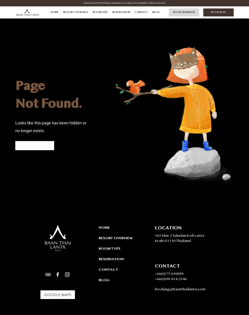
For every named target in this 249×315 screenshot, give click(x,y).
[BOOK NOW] (218, 12)
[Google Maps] (57, 294)
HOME (104, 228)
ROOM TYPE (110, 249)
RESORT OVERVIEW (115, 238)
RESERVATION (111, 259)
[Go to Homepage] (34, 145)
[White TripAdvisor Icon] (48, 274)
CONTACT (108, 270)
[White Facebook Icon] (58, 274)
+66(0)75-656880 (169, 274)
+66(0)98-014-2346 (171, 279)
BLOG (104, 280)
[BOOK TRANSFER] (184, 12)
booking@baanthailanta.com (180, 289)
